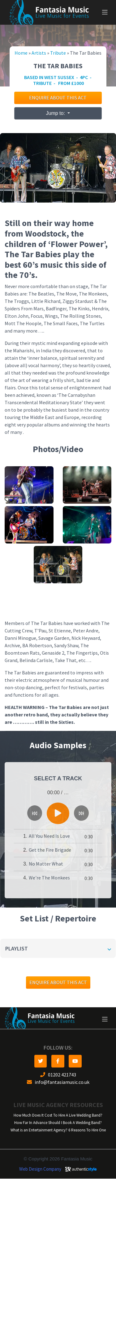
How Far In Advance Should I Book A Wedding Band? (58, 1122)
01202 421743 (58, 1075)
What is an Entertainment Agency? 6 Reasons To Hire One (58, 1130)
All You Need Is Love (49, 836)
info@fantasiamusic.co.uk (58, 1082)
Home (21, 53)
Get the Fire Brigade (50, 850)
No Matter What (46, 864)
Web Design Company (40, 1169)
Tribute (58, 53)
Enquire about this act (58, 97)
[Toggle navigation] (105, 12)
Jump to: (56, 113)
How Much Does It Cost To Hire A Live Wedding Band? (58, 1115)
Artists (39, 53)
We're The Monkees (49, 878)
